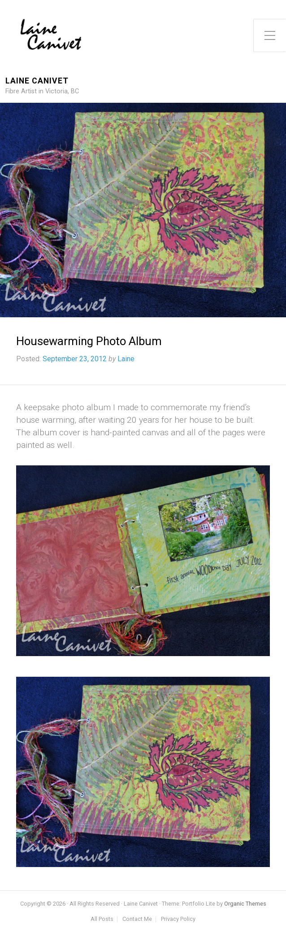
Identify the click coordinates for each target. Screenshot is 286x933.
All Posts (102, 919)
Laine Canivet (37, 81)
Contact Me (137, 919)
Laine (125, 359)
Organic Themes (245, 903)
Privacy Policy (178, 919)
